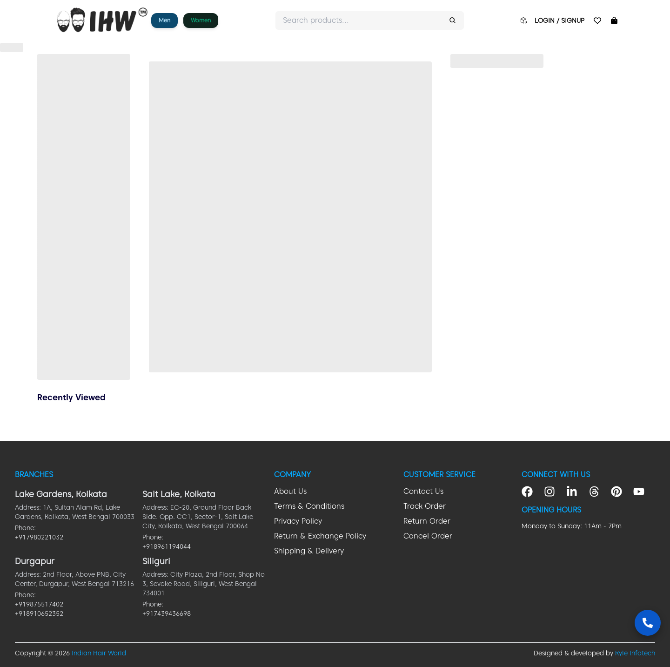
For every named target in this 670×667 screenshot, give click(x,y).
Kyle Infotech (635, 653)
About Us (290, 491)
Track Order (424, 506)
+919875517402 (39, 604)
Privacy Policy (298, 521)
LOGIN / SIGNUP (559, 20)
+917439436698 (166, 613)
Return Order (426, 521)
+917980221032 (39, 537)
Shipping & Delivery (309, 550)
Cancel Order (427, 536)
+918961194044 (166, 546)
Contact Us (423, 491)
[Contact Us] (648, 623)
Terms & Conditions (309, 506)
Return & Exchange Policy (320, 536)
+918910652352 (39, 613)
